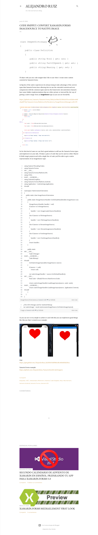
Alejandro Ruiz (41, 6)
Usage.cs (24, 310)
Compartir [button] (22, 377)
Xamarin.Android (24, 383)
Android (47, 380)
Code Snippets (54, 380)
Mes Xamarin (67, 380)
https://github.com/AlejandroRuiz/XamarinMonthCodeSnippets (41, 370)
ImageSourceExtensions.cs (30, 300)
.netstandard (33, 380)
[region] (49, 231)
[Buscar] (77, 6)
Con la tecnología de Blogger (49, 525)
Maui (61, 380)
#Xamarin (41, 380)
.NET (27, 380)
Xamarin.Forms (35, 383)
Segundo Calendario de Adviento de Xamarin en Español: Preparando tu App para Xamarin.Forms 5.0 (46, 475)
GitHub (52, 300)
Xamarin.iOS (44, 383)
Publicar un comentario (34, 482)
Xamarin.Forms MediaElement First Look (47, 508)
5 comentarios (31, 512)
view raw (74, 300)
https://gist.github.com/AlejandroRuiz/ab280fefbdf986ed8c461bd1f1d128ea (44, 363)
